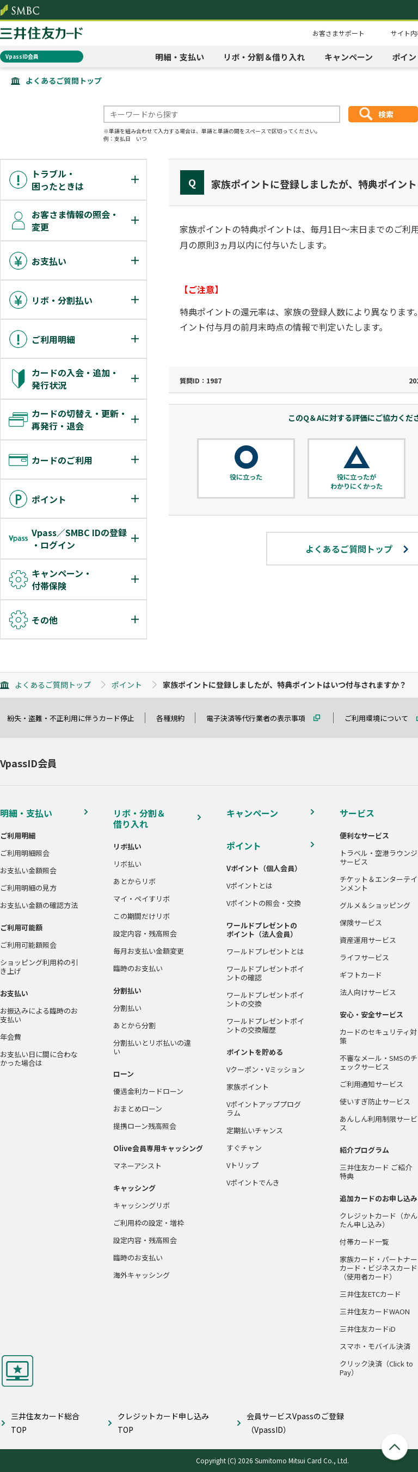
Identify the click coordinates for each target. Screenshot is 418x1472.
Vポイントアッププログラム (263, 1108)
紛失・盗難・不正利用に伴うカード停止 (75, 718)
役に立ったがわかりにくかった (356, 481)
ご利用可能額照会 (28, 945)
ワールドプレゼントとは (265, 951)
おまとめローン (137, 1108)
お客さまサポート (338, 33)
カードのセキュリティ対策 (378, 1036)
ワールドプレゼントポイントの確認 (265, 973)
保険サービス (361, 922)
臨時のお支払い (138, 968)
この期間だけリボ (141, 916)
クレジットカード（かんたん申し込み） (378, 1220)
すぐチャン (244, 1148)
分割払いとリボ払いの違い (152, 1047)
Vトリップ (242, 1165)
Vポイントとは (249, 885)
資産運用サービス (368, 940)
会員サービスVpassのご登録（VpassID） (295, 1423)
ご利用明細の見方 (28, 888)
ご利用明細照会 (25, 853)
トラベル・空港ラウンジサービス (378, 857)
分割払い (127, 1008)
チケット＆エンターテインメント (378, 883)
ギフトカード (361, 975)
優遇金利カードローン (148, 1091)
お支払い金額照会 (28, 870)
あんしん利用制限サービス (378, 1123)
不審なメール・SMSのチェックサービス (378, 1062)
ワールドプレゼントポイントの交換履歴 (265, 1025)
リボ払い (127, 864)
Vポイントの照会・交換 (263, 903)
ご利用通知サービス (371, 1084)
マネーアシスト (137, 1166)
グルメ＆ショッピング (375, 905)
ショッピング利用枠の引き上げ (39, 967)
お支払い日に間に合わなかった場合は (39, 1058)
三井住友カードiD (368, 1329)
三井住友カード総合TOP (45, 1423)
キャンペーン (348, 57)
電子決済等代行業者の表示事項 (260, 718)
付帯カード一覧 (364, 1242)
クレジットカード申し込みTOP (163, 1423)
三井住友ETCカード (370, 1294)
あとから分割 (134, 1025)
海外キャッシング (141, 1275)
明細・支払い (179, 57)
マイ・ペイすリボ (141, 899)
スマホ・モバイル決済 (375, 1346)
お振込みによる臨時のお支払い (39, 1015)
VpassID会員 (22, 56)
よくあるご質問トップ (64, 80)
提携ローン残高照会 (144, 1126)
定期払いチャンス (254, 1130)
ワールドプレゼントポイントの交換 (265, 999)
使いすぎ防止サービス (375, 1101)
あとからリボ (134, 881)
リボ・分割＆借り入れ (264, 57)
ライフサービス (364, 957)
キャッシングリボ (141, 1205)
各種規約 (175, 718)
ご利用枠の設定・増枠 (148, 1223)
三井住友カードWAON (375, 1311)
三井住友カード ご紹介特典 (376, 1172)
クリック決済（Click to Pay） (376, 1368)
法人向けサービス (368, 992)
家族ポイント (247, 1087)
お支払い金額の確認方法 (39, 905)
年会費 (10, 1037)
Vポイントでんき (253, 1182)
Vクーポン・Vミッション (265, 1069)
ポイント (127, 684)
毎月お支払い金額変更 (148, 951)
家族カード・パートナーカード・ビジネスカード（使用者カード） (378, 1268)
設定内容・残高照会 (145, 933)
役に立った (246, 477)
